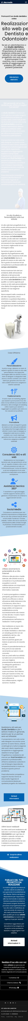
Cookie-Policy (9, 1016)
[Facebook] (5, 1003)
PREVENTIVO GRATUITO (14, 78)
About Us (20, 1016)
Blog (16, 1016)
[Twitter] (7, 1003)
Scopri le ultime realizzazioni (14, 856)
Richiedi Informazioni (14, 797)
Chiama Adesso (14, 983)
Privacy (3, 1016)
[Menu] (26, 2)
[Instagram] (15, 1003)
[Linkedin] (13, 1003)
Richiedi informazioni (14, 941)
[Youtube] (10, 1003)
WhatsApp (14, 988)
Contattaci (14, 978)
